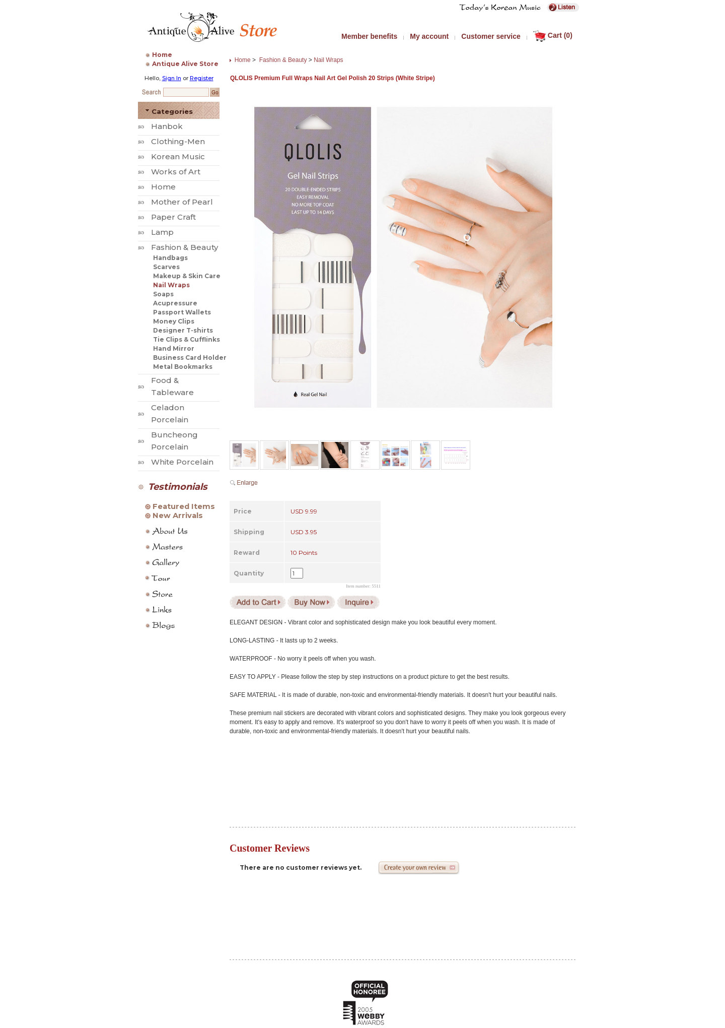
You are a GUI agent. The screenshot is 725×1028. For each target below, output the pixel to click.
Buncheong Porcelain (174, 441)
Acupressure (175, 303)
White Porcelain (182, 462)
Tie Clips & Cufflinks (186, 339)
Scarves (166, 267)
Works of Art (175, 171)
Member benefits (369, 36)
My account (429, 36)
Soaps (163, 294)
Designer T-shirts (183, 330)
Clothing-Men (178, 141)
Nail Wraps (171, 285)
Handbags (170, 258)
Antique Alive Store (185, 64)
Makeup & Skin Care (187, 276)
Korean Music (178, 156)
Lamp (162, 232)
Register (201, 78)
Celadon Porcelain (169, 413)
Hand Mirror (173, 348)
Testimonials (177, 486)
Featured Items (184, 506)
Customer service (491, 36)
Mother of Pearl (182, 202)
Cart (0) (552, 35)
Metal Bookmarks (182, 366)
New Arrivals (178, 515)
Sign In (171, 78)
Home (162, 54)
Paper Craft (173, 217)
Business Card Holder (190, 357)
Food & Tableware (172, 386)
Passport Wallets (182, 312)
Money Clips (173, 321)
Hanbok (167, 126)
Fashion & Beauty (184, 247)
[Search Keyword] (186, 92)
